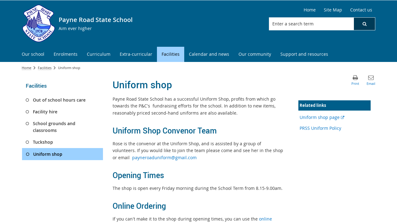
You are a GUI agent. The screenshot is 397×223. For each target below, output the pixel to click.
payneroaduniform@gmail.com (164, 157)
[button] (364, 24)
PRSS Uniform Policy (320, 128)
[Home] (310, 10)
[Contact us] (361, 10)
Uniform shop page (322, 117)
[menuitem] (33, 54)
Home (26, 67)
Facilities (44, 67)
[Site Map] (333, 10)
